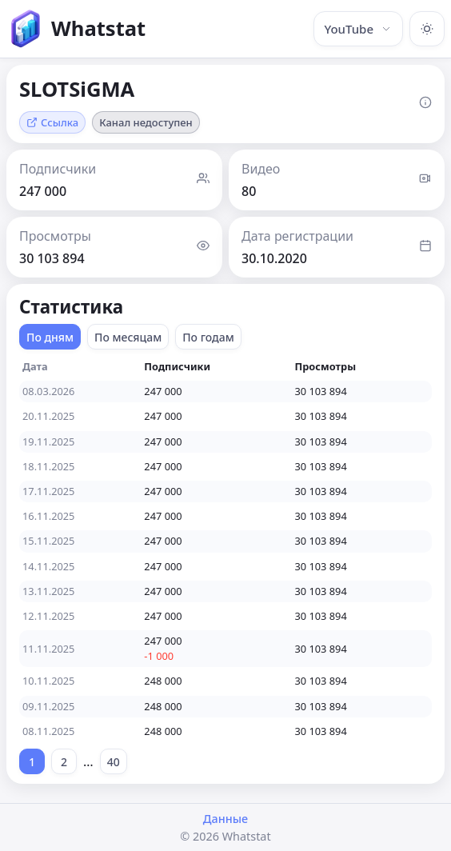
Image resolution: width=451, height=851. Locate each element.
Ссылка (52, 122)
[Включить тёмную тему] (427, 28)
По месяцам (128, 337)
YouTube (358, 29)
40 (113, 761)
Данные (225, 818)
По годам (208, 337)
